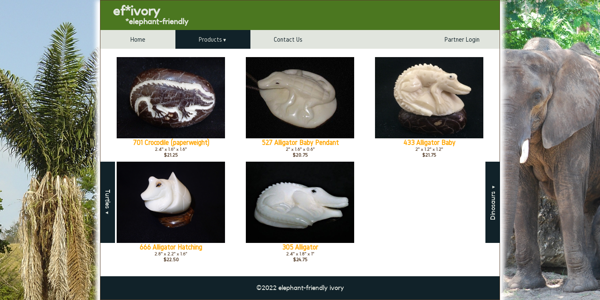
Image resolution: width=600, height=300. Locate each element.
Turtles (107, 202)
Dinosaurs (493, 202)
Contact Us (288, 39)
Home (137, 39)
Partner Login (462, 39)
